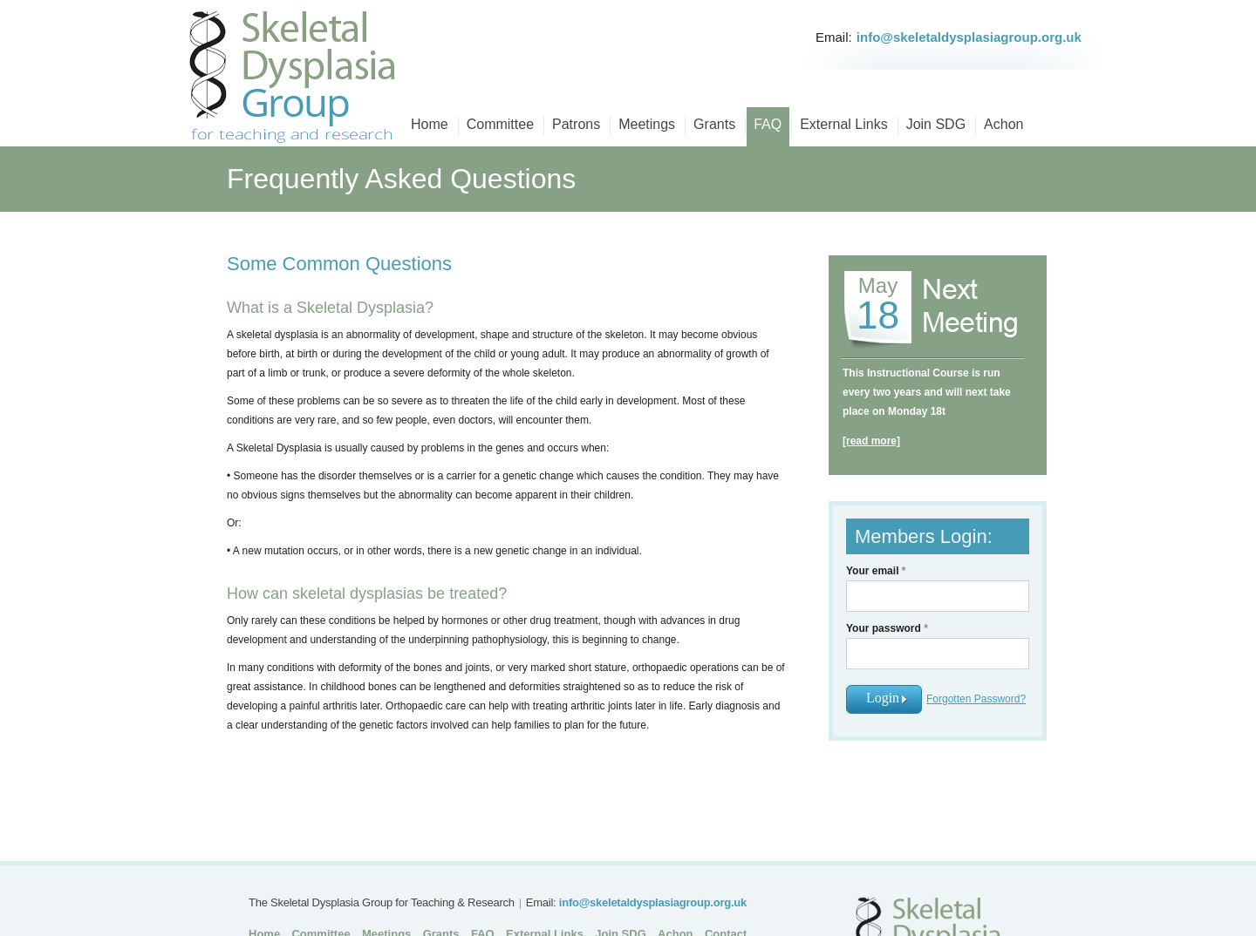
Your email (875, 571)
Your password (887, 628)
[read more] (871, 441)
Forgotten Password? (976, 699)
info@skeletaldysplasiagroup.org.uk (969, 37)
